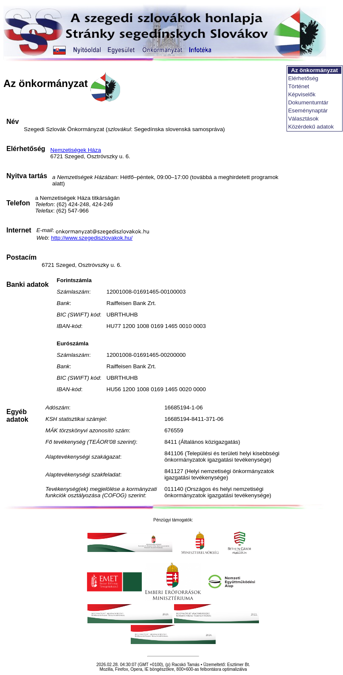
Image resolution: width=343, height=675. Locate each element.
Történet (298, 86)
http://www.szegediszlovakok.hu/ (91, 238)
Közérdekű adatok (311, 126)
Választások (303, 118)
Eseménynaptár (308, 110)
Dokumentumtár (308, 102)
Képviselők (301, 94)
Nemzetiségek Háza (76, 150)
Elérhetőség (303, 78)
